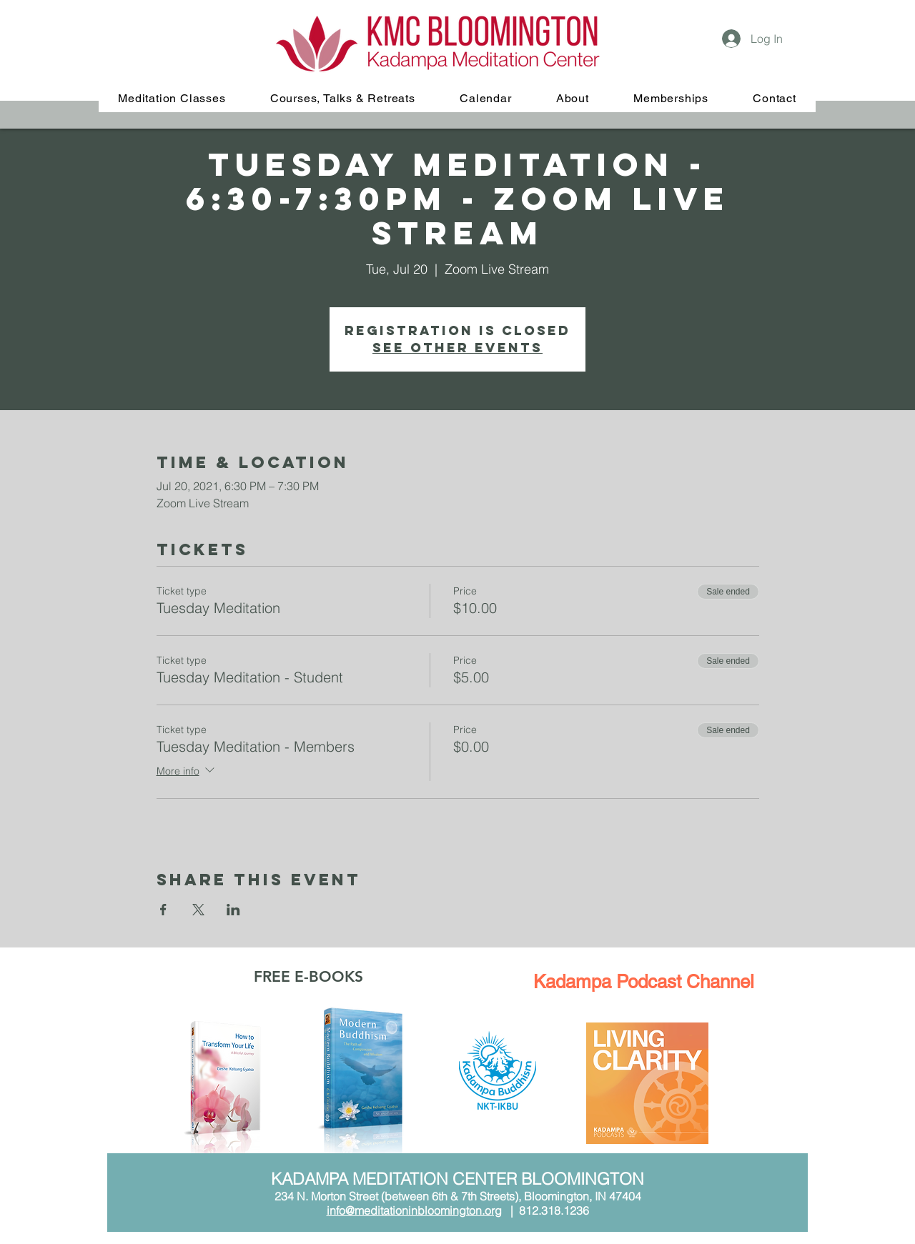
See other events (457, 347)
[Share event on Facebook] (163, 909)
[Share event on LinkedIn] (233, 909)
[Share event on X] (198, 909)
